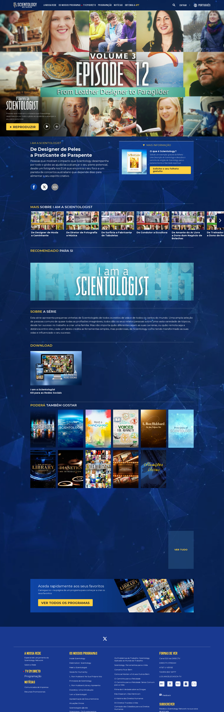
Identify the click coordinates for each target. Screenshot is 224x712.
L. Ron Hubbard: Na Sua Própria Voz (85, 676)
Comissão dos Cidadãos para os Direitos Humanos (131, 707)
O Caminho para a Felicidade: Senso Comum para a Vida (134, 683)
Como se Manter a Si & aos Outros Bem (131, 674)
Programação (32, 676)
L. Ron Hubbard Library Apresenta (84, 685)
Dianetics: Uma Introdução (81, 690)
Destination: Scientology (80, 663)
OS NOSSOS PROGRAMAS (70, 5)
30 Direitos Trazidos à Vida (126, 703)
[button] (220, 221)
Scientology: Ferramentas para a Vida (131, 665)
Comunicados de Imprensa (36, 687)
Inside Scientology (77, 658)
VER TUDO (180, 549)
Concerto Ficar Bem (123, 669)
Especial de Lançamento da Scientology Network (36, 658)
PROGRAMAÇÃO (105, 5)
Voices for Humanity (78, 672)
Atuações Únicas (76, 703)
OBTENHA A (132, 5)
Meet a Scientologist (78, 667)
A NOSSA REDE (50, 5)
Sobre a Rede (30, 665)
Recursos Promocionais (34, 692)
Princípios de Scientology (80, 681)
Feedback (166, 695)
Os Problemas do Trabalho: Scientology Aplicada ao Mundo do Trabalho (132, 659)
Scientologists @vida (78, 708)
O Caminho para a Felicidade (127, 678)
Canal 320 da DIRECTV (169, 658)
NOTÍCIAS (118, 5)
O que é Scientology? (163, 151)
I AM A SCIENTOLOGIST (45, 143)
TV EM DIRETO (89, 5)
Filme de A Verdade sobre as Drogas (130, 689)
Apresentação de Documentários (84, 699)
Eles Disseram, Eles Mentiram (127, 694)
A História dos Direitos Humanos (128, 698)
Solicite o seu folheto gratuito (166, 169)
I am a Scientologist (78, 694)
